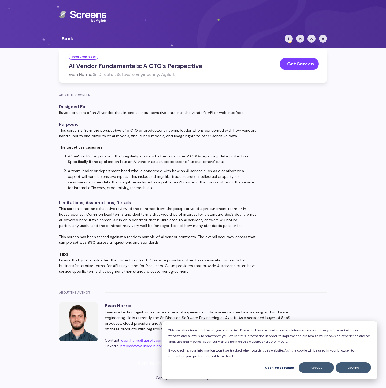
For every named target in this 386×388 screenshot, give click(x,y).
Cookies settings (279, 367)
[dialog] (269, 350)
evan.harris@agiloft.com (142, 340)
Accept (316, 367)
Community (151, 363)
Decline (353, 367)
